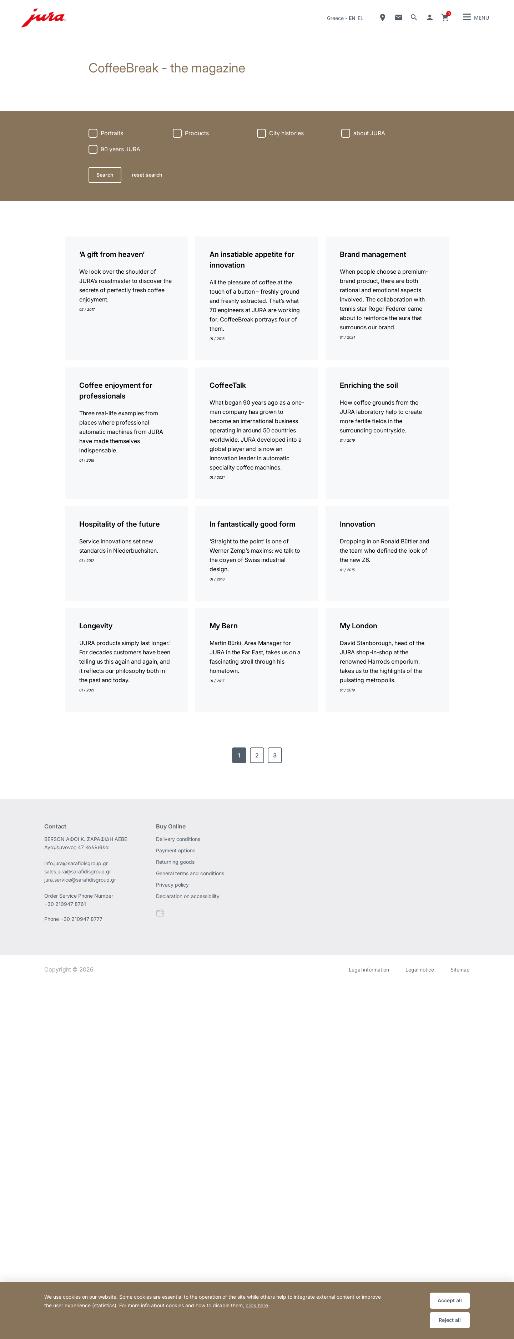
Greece (335, 18)
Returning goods (175, 1217)
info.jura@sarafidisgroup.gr (76, 1218)
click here (257, 1305)
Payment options (175, 1205)
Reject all (450, 1320)
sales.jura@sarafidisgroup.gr (77, 1226)
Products (197, 133)
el (360, 18)
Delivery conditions (178, 1194)
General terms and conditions (190, 1228)
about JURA (369, 133)
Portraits (112, 133)
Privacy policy (172, 1240)
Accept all (450, 1300)
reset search (147, 175)
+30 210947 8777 (81, 1274)
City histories (286, 133)
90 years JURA (120, 149)
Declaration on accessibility (188, 1251)
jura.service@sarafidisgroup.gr (80, 1235)
